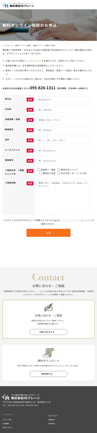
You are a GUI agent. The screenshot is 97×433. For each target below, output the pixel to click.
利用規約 (87, 220)
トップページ (7, 414)
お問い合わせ (7, 427)
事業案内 (51, 420)
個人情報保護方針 (33, 60)
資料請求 (51, 423)
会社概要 (5, 423)
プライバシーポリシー (70, 220)
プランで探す (7, 420)
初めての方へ (53, 416)
